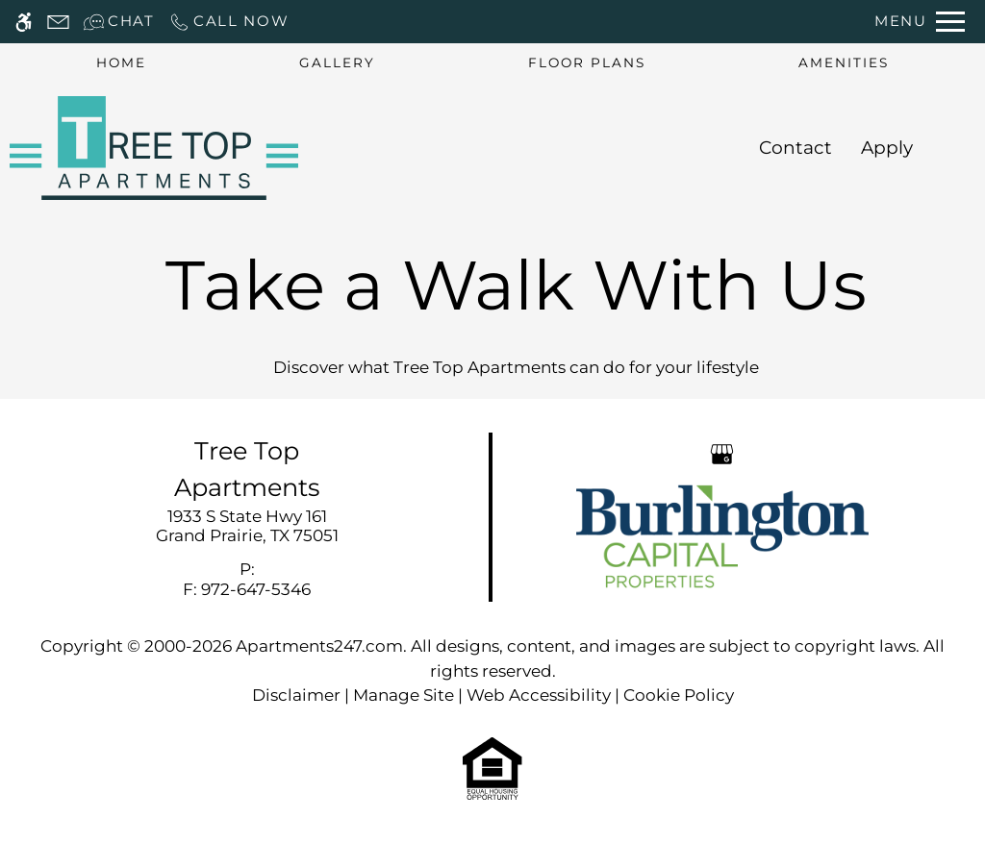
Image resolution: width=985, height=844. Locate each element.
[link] (247, 526)
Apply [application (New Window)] (887, 148)
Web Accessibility (539, 695)
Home (121, 62)
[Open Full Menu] (920, 21)
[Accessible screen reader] (23, 21)
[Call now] (229, 21)
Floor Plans (586, 62)
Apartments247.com (319, 646)
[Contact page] (58, 21)
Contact (795, 148)
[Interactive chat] (119, 21)
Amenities (843, 62)
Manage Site (403, 695)
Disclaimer (296, 695)
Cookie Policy (678, 695)
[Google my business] (722, 452)
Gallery (337, 62)
